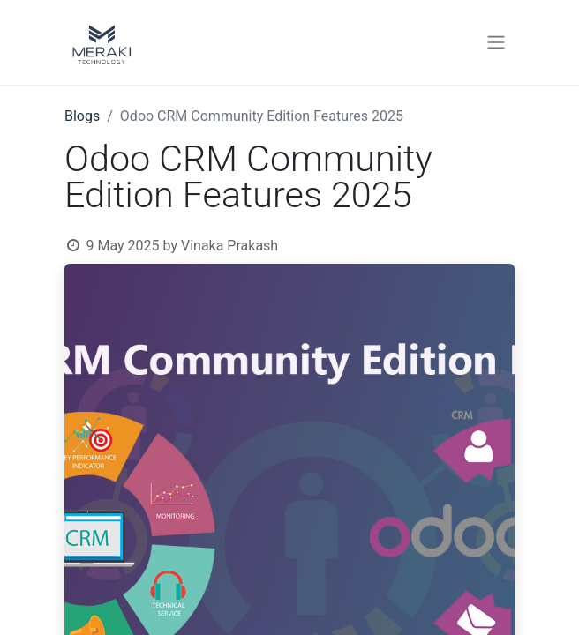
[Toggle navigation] (496, 43)
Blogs (82, 116)
